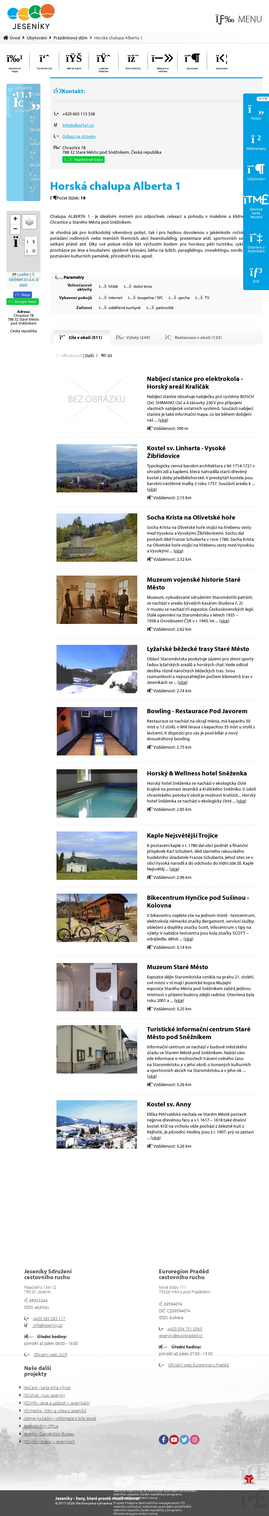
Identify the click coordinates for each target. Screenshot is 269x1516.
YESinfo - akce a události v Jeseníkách (56, 1403)
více (163, 420)
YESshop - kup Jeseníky (44, 1395)
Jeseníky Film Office (40, 1426)
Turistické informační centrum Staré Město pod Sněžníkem (199, 1033)
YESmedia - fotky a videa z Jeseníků (54, 1411)
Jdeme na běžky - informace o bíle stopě (59, 1418)
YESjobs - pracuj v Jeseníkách (49, 1441)
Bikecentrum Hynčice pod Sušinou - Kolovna (198, 901)
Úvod (31, 16)
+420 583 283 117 (49, 1318)
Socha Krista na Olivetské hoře (191, 517)
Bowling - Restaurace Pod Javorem (197, 711)
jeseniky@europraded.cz (180, 1335)
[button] (238, 19)
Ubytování (37, 37)
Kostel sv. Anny (169, 1104)
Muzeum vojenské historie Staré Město (194, 583)
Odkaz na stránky (79, 136)
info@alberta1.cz (78, 125)
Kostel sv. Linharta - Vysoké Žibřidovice (186, 452)
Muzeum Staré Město (177, 967)
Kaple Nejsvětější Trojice (182, 835)
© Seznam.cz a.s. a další (23, 280)
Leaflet (20, 274)
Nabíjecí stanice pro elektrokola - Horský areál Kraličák (195, 382)
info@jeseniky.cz (47, 1325)
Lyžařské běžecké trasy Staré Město (198, 649)
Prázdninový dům (71, 37)
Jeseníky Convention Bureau (48, 1434)
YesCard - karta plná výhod (46, 1387)
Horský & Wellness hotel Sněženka (197, 773)
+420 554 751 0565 (184, 1329)
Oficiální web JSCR (50, 1354)
